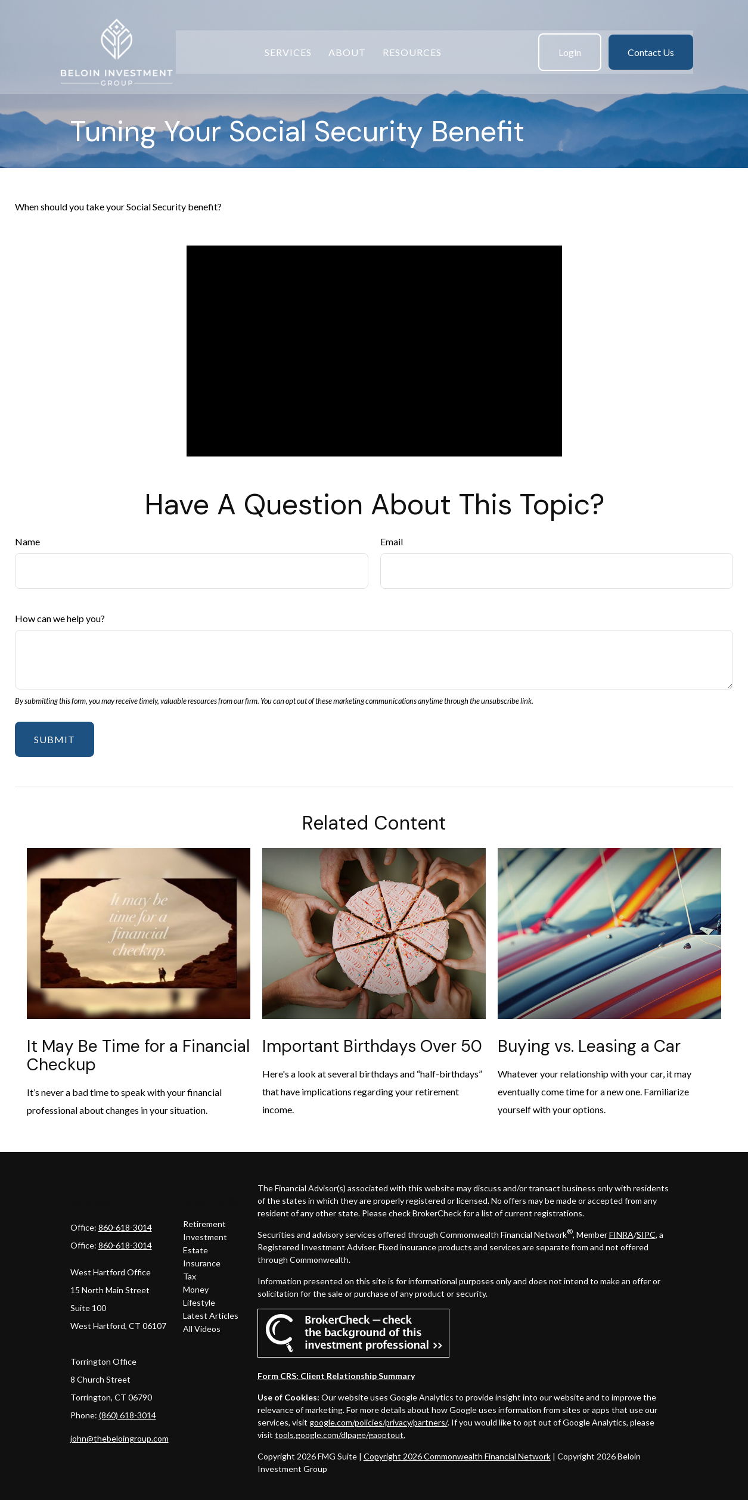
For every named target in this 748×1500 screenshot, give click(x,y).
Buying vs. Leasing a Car (589, 1046)
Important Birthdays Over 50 (372, 1046)
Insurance (202, 1263)
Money (196, 1289)
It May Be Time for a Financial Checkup (138, 1055)
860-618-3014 (125, 1227)
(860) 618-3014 (127, 1415)
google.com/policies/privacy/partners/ (378, 1422)
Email (391, 541)
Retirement (204, 1224)
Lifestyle (199, 1302)
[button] (288, 42)
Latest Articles (210, 1315)
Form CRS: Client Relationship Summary (336, 1376)
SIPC (646, 1234)
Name (27, 541)
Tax (189, 1276)
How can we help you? (60, 618)
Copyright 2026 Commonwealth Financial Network (457, 1456)
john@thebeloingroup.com (119, 1438)
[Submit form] (54, 739)
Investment (205, 1237)
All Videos (202, 1329)
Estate (195, 1250)
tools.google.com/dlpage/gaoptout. (340, 1435)
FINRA (621, 1234)
